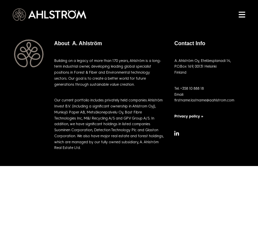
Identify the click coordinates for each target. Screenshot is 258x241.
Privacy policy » (188, 115)
